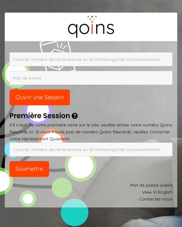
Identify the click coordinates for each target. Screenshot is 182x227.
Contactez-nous (156, 199)
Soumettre (29, 168)
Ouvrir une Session (39, 97)
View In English (157, 192)
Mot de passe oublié (151, 185)
